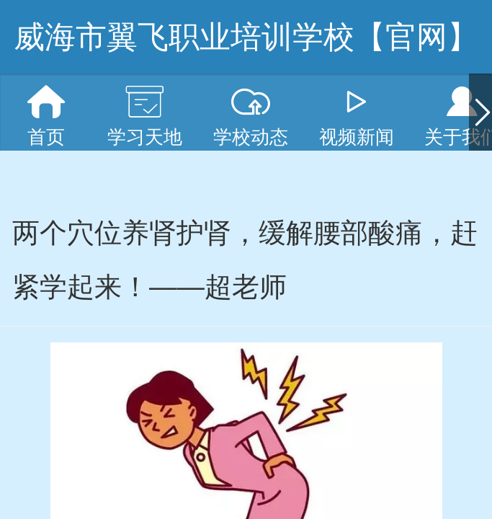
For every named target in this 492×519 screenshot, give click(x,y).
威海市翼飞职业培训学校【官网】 (246, 36)
